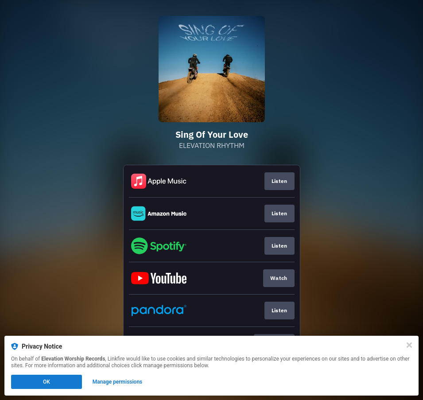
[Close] (409, 345)
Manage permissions (118, 382)
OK (46, 382)
